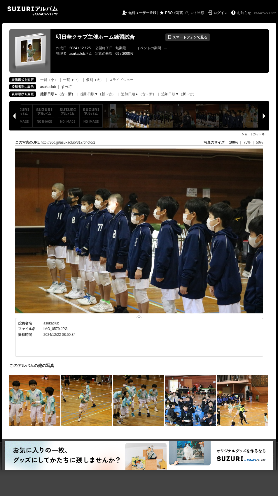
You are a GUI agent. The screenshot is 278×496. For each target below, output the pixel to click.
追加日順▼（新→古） (178, 94)
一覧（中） (72, 80)
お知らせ (244, 13)
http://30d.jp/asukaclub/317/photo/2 (68, 142)
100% (233, 142)
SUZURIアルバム (32, 11)
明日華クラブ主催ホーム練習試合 (95, 37)
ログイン (221, 13)
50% (259, 142)
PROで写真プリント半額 (184, 13)
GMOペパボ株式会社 (265, 13)
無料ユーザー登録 (142, 13)
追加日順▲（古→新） (138, 94)
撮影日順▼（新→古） (98, 94)
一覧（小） (49, 80)
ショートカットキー (254, 134)
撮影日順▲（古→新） (57, 94)
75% (247, 142)
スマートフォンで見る (187, 37)
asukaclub (48, 87)
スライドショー (121, 80)
